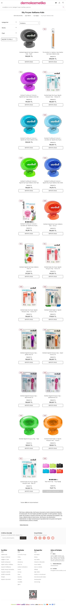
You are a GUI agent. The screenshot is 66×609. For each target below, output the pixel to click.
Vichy (19, 557)
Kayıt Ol (23, 537)
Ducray (19, 572)
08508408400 (54, 565)
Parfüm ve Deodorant (40, 574)
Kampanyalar (37, 579)
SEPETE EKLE (29, 62)
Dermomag (37, 581)
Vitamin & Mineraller (39, 562)
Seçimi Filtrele (9, 39)
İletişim (3, 576)
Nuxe (19, 574)
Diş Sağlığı (36, 15)
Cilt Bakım (36, 554)
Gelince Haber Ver (53, 491)
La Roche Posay (22, 554)
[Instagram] (39, 538)
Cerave (19, 559)
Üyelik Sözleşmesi (5, 562)
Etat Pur (20, 564)
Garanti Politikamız (6, 567)
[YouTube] (52, 538)
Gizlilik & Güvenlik (5, 574)
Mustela (20, 576)
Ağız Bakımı (28, 15)
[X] (44, 538)
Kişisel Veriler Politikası (7, 564)
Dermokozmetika (18, 15)
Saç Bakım (37, 559)
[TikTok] (48, 538)
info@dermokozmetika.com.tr (58, 570)
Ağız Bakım (37, 572)
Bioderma (20, 562)
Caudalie (20, 581)
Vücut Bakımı (37, 564)
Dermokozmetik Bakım (40, 576)
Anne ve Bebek (38, 567)
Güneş (35, 557)
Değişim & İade (5, 559)
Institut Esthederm (22, 567)
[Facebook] (35, 538)
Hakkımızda (4, 554)
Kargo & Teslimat (5, 557)
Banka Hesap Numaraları (7, 569)
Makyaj (36, 569)
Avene (19, 569)
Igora (19, 584)
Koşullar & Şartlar (5, 572)
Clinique (20, 579)
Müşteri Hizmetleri (6, 579)
